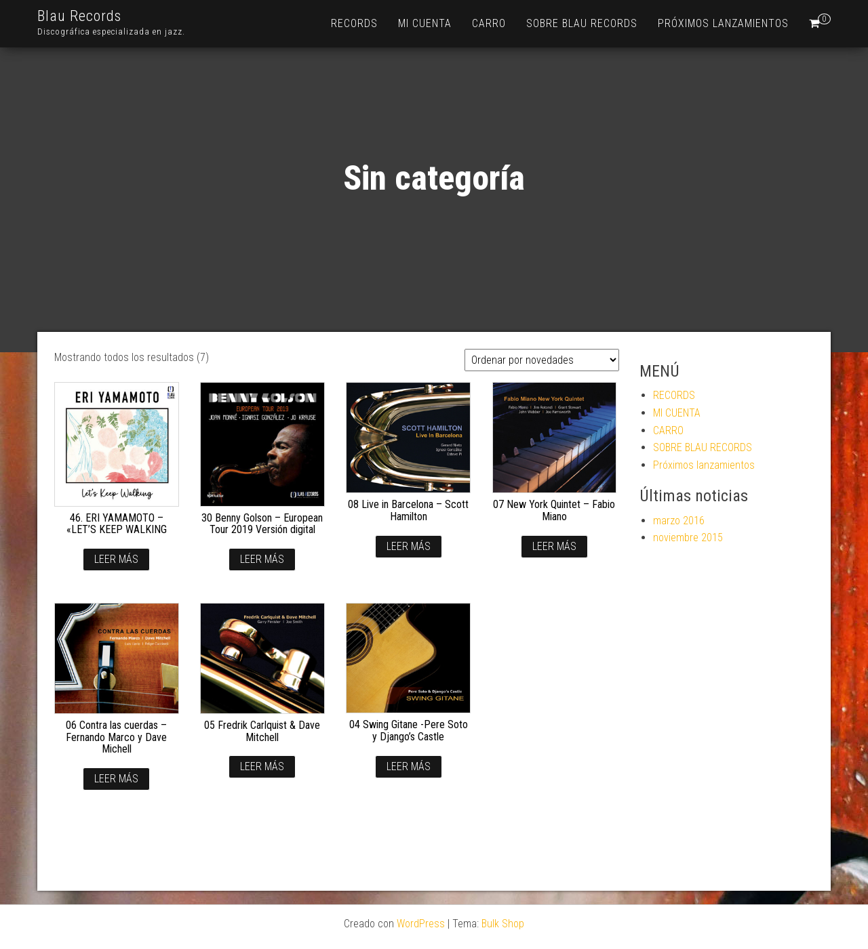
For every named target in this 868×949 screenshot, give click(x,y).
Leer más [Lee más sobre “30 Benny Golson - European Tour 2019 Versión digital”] (262, 559)
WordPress (421, 923)
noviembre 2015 (688, 537)
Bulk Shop (502, 923)
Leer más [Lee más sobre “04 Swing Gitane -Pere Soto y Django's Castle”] (409, 766)
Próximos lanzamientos (723, 23)
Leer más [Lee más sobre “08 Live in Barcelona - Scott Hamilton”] (409, 546)
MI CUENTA (425, 23)
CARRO (489, 23)
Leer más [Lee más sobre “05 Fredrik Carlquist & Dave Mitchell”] (262, 766)
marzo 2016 (679, 520)
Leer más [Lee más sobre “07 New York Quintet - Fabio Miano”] (554, 546)
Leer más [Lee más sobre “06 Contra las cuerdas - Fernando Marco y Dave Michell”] (116, 778)
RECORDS (354, 23)
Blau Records (79, 15)
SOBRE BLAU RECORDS (581, 23)
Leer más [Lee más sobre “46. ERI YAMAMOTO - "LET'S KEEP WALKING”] (116, 559)
